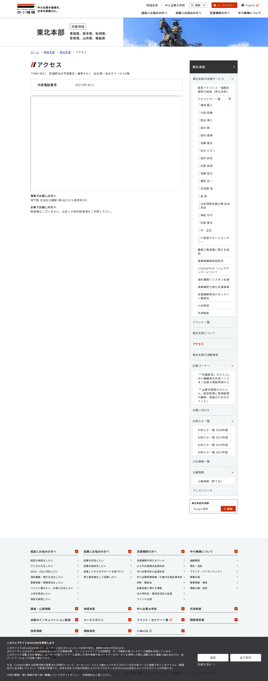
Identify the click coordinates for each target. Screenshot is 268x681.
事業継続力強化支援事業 (213, 275)
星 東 (204, 184)
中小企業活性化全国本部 (151, 559)
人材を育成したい (41, 581)
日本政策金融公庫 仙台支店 (215, 193)
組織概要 (195, 548)
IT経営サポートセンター (215, 227)
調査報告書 (214, 608)
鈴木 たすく (208, 138)
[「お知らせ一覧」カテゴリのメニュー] (233, 409)
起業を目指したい (94, 548)
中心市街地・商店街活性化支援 (154, 581)
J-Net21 (160, 619)
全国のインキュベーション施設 (54, 608)
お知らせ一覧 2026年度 (213, 418)
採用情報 (54, 619)
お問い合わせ (201, 398)
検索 (228, 496)
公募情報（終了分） (211, 469)
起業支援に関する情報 (149, 575)
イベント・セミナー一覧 (160, 608)
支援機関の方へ (220, 12)
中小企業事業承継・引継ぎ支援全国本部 (159, 564)
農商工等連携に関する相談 (213, 239)
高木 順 (205, 115)
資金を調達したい (41, 586)
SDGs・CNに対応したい (44, 559)
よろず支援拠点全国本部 (151, 553)
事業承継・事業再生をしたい (47, 570)
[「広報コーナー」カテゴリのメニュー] (233, 353)
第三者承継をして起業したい (100, 564)
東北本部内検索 (200, 491)
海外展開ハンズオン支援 (213, 267)
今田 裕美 (207, 100)
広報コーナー (201, 353)
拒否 (213, 657)
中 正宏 (206, 218)
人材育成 (203, 293)
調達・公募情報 (54, 597)
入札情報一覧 (201, 449)
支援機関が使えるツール (151, 548)
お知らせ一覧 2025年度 (213, 425)
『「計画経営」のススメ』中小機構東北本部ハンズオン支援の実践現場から (214, 366)
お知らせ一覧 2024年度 (213, 432)
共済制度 (203, 301)
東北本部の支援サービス (208, 66)
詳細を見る (205, 664)
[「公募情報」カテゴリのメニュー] (233, 460)
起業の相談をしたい (95, 553)
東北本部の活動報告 (205, 342)
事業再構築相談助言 (211, 248)
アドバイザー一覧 (209, 87)
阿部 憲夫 (207, 210)
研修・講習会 (144, 570)
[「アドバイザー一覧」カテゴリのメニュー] (230, 87)
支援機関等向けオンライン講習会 (213, 284)
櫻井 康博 (207, 123)
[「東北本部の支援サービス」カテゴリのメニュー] (233, 66)
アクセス (198, 331)
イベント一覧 (201, 310)
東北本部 (65, 40)
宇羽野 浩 (207, 176)
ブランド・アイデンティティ (206, 559)
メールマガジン (107, 608)
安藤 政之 (207, 161)
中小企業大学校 (175, 5)
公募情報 (198, 460)
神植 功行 (207, 203)
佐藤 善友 (207, 131)
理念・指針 (196, 553)
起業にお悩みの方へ (189, 12)
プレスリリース (202, 478)
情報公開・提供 (199, 575)
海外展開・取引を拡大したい (47, 564)
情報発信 (107, 619)
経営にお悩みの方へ (154, 12)
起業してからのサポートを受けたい (104, 559)
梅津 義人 (207, 93)
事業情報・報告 (199, 570)
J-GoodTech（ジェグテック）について (213, 258)
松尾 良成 (207, 153)
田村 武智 (207, 146)
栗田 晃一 (207, 169)
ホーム (35, 40)
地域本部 (152, 5)
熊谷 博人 (207, 108)
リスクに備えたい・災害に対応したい (52, 575)
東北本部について (204, 321)
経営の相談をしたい (42, 548)
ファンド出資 (144, 586)
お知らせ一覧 (201, 409)
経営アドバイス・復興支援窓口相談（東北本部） (213, 77)
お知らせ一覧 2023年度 (213, 440)
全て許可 (245, 657)
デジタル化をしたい (42, 553)
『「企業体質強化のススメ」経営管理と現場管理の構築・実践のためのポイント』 (213, 383)
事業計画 (195, 564)
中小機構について (249, 12)
